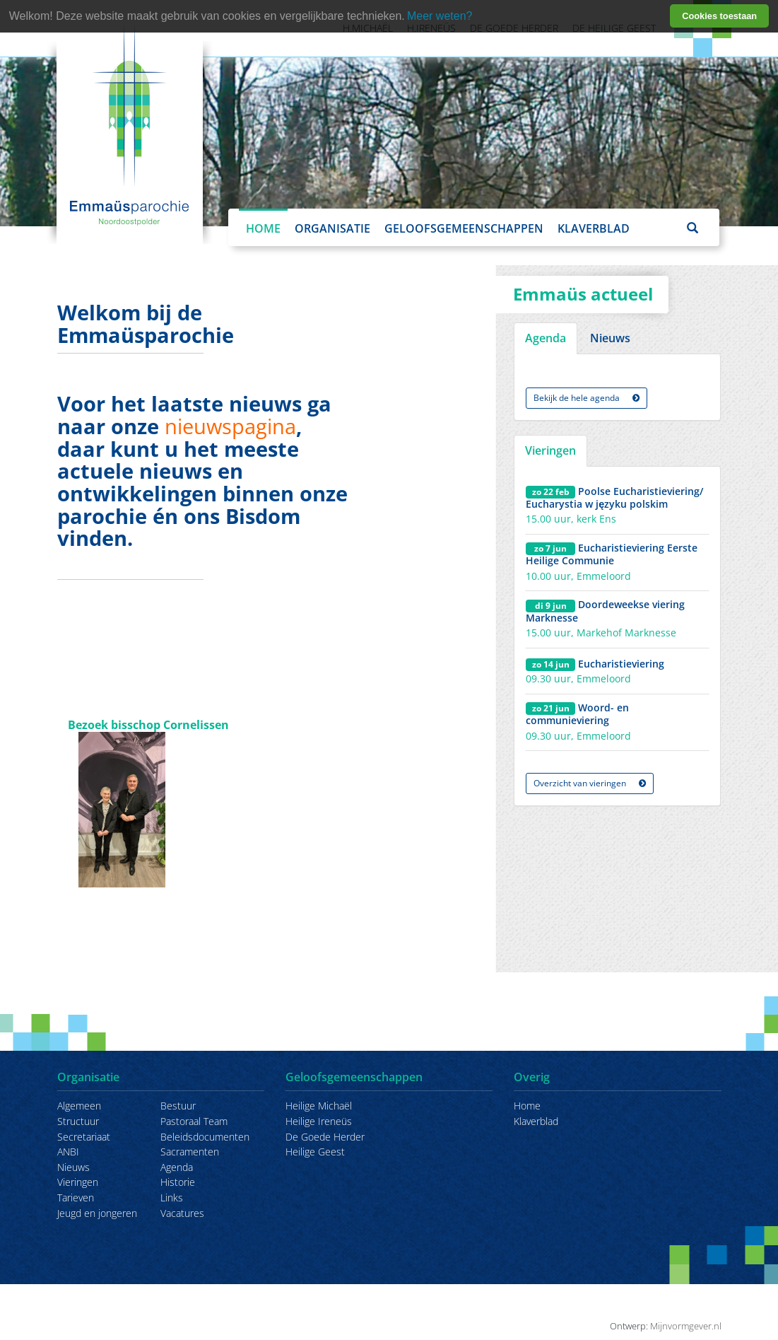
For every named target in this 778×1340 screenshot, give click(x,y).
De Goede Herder (325, 1136)
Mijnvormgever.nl (685, 1325)
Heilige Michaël (318, 1105)
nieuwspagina (230, 426)
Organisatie (332, 228)
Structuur (78, 1121)
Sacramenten (189, 1151)
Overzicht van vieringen (590, 783)
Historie (177, 1182)
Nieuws (73, 1167)
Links (171, 1197)
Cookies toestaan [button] (719, 16)
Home (263, 228)
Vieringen (77, 1182)
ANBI (68, 1151)
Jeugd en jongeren (97, 1213)
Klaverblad (594, 228)
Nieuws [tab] (610, 338)
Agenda (176, 1167)
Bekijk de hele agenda (587, 398)
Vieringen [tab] (550, 450)
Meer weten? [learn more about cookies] (440, 16)
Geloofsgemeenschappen (463, 228)
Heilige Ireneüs (318, 1121)
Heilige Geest (315, 1151)
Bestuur (178, 1105)
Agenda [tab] (545, 338)
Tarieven (75, 1197)
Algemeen (79, 1105)
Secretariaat (83, 1136)
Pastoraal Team (194, 1121)
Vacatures (182, 1213)
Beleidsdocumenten (204, 1136)
